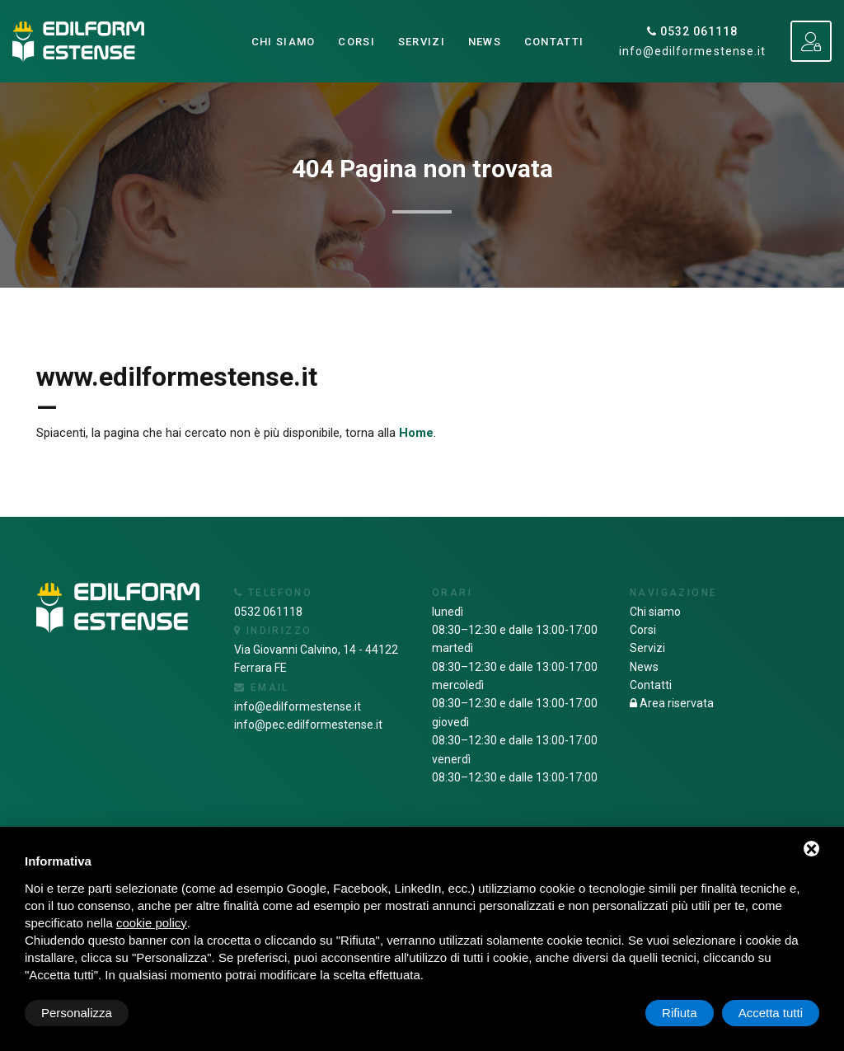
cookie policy (151, 923)
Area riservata (672, 703)
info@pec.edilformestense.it (308, 724)
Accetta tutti (770, 1013)
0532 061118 (692, 31)
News (484, 41)
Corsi (356, 41)
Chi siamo (283, 41)
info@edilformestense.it (692, 51)
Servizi (421, 41)
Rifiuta (679, 1013)
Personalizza (76, 1013)
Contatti (554, 41)
